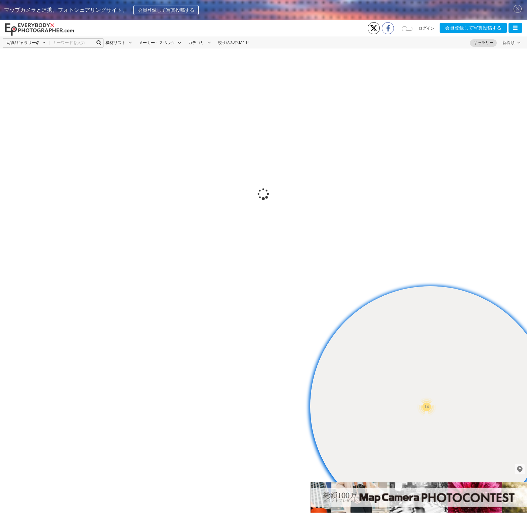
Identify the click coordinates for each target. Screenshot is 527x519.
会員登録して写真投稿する (166, 10)
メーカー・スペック (160, 43)
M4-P (244, 42)
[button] (515, 28)
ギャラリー (483, 42)
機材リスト (119, 43)
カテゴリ (199, 43)
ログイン (426, 28)
